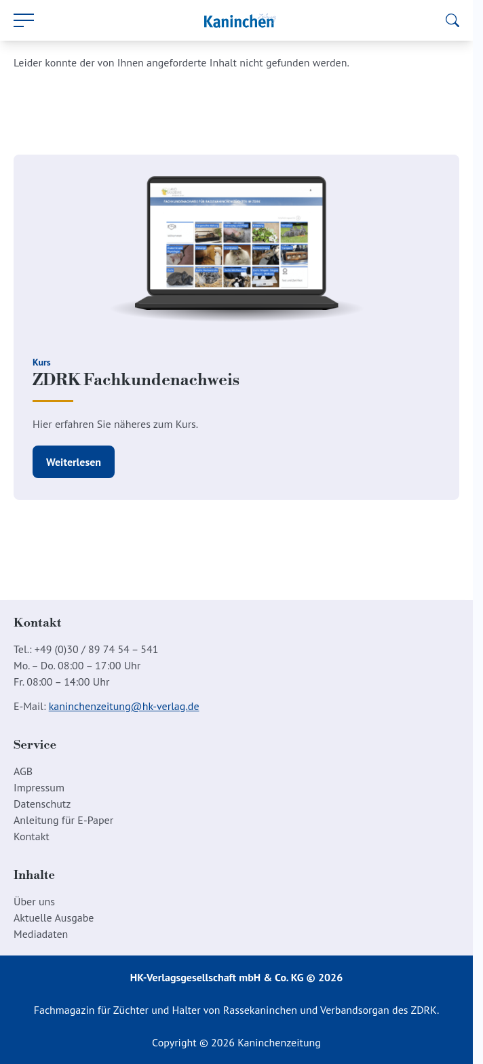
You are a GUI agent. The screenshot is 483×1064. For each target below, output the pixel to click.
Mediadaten (41, 934)
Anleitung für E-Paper (63, 820)
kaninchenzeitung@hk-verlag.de (124, 706)
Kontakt (32, 836)
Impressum (39, 787)
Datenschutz (42, 803)
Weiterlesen (73, 462)
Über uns (34, 901)
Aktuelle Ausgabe (54, 917)
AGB (23, 771)
